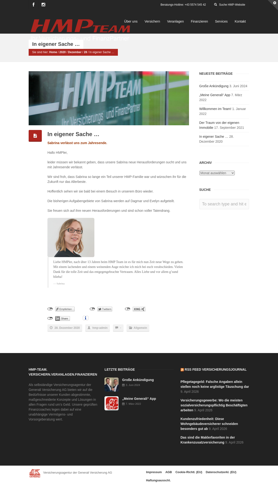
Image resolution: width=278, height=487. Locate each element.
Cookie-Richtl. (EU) (188, 472)
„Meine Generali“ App (214, 95)
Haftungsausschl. (158, 480)
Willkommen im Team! (215, 109)
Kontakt (240, 21)
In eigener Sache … (213, 136)
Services (221, 21)
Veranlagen (175, 21)
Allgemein (140, 328)
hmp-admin (100, 328)
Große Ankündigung (214, 86)
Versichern (152, 21)
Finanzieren (199, 21)
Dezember (74, 52)
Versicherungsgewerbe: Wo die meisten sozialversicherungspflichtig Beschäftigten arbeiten (214, 405)
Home (53, 52)
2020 (62, 52)
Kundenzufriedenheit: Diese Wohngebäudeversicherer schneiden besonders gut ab (209, 424)
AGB (168, 472)
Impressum (154, 472)
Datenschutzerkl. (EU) (221, 472)
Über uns (131, 21)
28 (85, 52)
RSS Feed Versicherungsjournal (216, 369)
